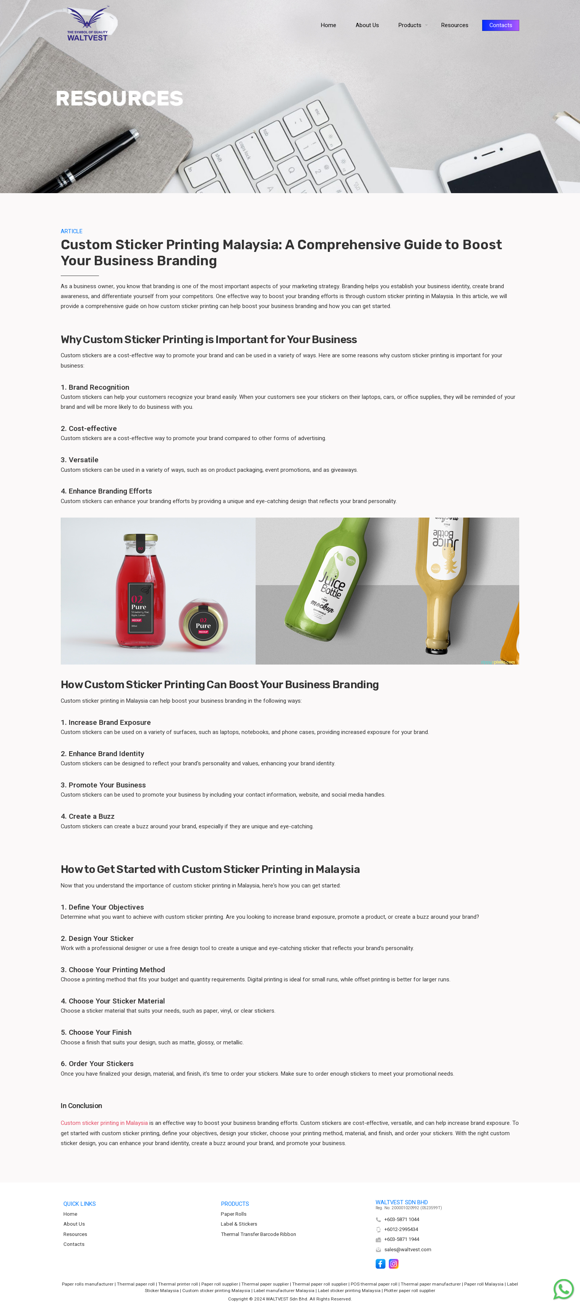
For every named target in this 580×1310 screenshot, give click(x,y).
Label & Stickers (239, 1224)
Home (70, 1214)
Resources (75, 1234)
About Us (74, 1224)
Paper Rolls (233, 1214)
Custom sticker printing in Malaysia (104, 1123)
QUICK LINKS (79, 1204)
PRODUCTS (235, 1204)
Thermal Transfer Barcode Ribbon (258, 1234)
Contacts (73, 1244)
